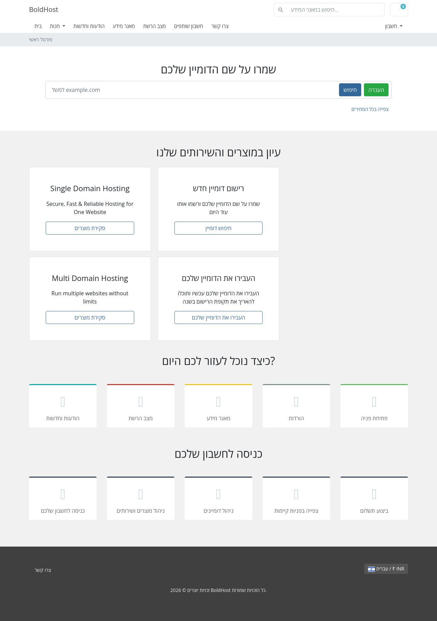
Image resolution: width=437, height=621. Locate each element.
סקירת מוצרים (89, 228)
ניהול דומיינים (218, 499)
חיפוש (350, 90)
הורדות (296, 407)
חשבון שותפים (188, 26)
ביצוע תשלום (374, 499)
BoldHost (43, 9)
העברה (376, 90)
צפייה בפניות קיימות (296, 499)
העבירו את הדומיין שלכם (218, 317)
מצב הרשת (154, 26)
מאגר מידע (124, 26)
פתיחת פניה (374, 407)
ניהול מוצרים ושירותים (140, 499)
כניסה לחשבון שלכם (63, 499)
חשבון (391, 26)
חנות (55, 26)
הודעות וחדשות (89, 26)
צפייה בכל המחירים (370, 109)
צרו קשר (220, 26)
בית (38, 26)
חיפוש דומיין (219, 228)
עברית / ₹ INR (386, 568)
